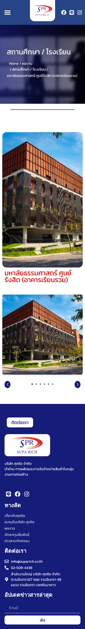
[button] (7, 12)
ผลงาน (27, 63)
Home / (15, 63)
